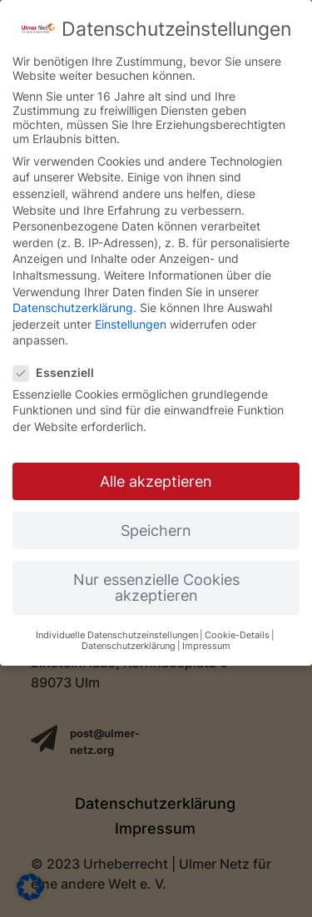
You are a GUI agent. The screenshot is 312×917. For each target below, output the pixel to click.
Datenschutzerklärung (72, 307)
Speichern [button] (156, 530)
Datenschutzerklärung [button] (129, 646)
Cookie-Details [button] (237, 635)
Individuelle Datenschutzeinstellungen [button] (117, 635)
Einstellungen (130, 324)
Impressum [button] (206, 646)
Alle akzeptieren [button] (156, 481)
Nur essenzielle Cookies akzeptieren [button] (156, 588)
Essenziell (60, 372)
